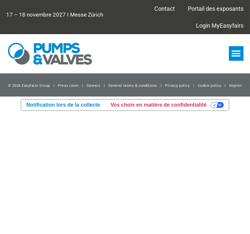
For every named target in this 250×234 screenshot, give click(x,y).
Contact (164, 8)
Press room (68, 86)
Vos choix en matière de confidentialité (159, 105)
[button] (236, 53)
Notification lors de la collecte (63, 105)
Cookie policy (209, 86)
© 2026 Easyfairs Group (29, 86)
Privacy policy (177, 86)
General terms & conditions (132, 86)
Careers (94, 86)
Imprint (235, 86)
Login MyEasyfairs (219, 25)
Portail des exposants (215, 8)
